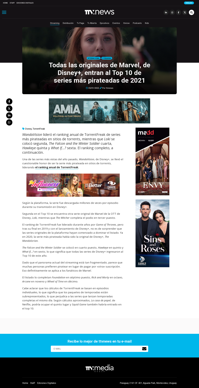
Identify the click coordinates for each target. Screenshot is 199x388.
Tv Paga (80, 23)
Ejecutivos (104, 23)
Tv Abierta (92, 23)
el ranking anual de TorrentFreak (56, 167)
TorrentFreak (39, 128)
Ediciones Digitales (25, 3)
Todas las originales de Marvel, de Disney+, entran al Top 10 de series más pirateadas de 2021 (99, 72)
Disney (28, 128)
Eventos (116, 23)
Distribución (68, 23)
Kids (147, 23)
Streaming (54, 23)
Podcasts (137, 23)
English (189, 3)
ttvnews (109, 88)
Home (5, 3)
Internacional (94, 58)
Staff (12, 3)
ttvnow (126, 23)
